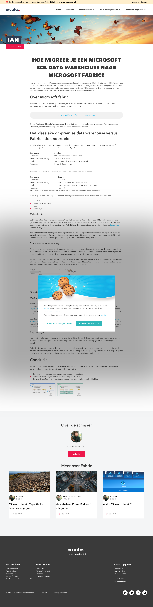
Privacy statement (60, 593)
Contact (144, 2)
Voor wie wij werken (110, 9)
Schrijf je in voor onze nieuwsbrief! (61, 2)
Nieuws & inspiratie (43, 571)
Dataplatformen (12, 569)
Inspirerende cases (43, 576)
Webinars (39, 574)
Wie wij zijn (40, 569)
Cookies (44, 593)
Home (58, 9)
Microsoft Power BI (13, 576)
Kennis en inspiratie (136, 9)
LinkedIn (76, 454)
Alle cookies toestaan (89, 323)
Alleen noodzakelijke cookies (59, 323)
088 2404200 (119, 579)
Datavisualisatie (11, 571)
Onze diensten (87, 9)
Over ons (70, 9)
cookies (47, 308)
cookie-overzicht (53, 311)
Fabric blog (114, 225)
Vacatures (135, 2)
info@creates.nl (120, 581)
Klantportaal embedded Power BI (19, 579)
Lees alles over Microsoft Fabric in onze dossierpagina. (76, 115)
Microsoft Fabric (12, 574)
